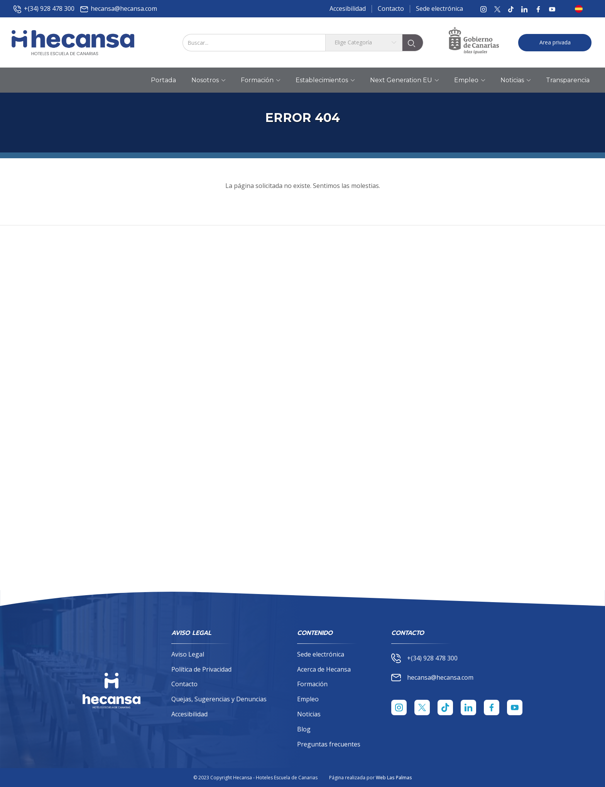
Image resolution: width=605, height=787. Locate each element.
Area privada (555, 42)
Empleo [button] (469, 80)
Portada (163, 80)
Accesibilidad (348, 8)
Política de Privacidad (201, 669)
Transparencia (568, 80)
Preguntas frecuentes (328, 744)
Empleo (308, 699)
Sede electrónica (439, 8)
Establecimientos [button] (325, 80)
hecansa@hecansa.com (118, 8)
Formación (312, 684)
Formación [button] (260, 80)
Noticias (309, 714)
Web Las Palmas (394, 777)
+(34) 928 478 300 (44, 8)
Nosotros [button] (208, 80)
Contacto (391, 8)
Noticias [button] (515, 80)
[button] (581, 8)
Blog (304, 729)
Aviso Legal (187, 654)
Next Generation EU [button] (404, 80)
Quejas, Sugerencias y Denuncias (219, 699)
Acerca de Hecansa (324, 669)
